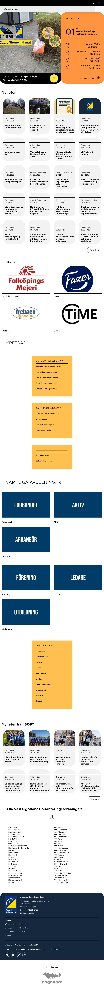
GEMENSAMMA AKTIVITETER (48, 367)
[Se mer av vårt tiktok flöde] (19, 955)
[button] (47, 9)
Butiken (8, 936)
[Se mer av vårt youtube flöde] (24, 955)
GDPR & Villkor (20, 949)
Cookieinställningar (36, 949)
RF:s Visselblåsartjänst (56, 949)
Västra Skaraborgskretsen (47, 378)
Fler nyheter (95, 250)
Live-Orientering (43, 684)
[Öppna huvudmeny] (99, 9)
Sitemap (8, 949)
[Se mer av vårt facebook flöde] (7, 955)
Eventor (39, 668)
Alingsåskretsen (42, 455)
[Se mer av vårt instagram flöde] (13, 955)
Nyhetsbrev (24, 928)
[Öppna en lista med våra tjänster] (98, 3)
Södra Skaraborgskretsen (46, 389)
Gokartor (39, 696)
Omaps (39, 701)
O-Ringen (9, 928)
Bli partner (9, 932)
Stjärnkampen (42, 657)
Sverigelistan (41, 673)
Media (21, 924)
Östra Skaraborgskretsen (46, 383)
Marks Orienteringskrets (46, 425)
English (22, 932)
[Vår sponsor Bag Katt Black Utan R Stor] (52, 978)
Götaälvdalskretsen (44, 461)
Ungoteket (40, 651)
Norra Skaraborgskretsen (46, 372)
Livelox (39, 679)
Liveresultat (41, 690)
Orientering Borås (43, 430)
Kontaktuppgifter (27, 913)
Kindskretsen (41, 419)
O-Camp (39, 662)
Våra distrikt (10, 924)
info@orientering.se (28, 907)
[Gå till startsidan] (5, 3)
